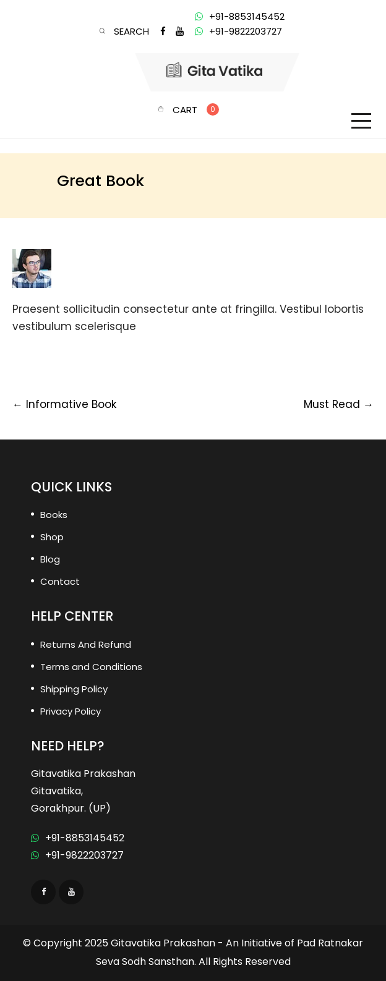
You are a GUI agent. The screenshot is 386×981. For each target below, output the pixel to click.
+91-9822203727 (77, 855)
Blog (50, 559)
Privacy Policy (70, 711)
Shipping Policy (74, 688)
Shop (52, 536)
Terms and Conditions (91, 666)
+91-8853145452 (77, 838)
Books (53, 514)
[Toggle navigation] (361, 121)
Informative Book (64, 404)
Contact (60, 581)
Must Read (339, 404)
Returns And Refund (85, 644)
